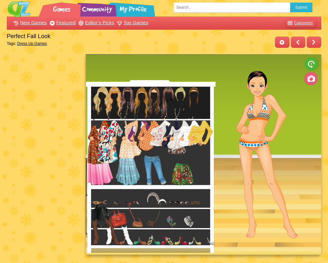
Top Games (131, 22)
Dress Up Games (32, 43)
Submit (301, 7)
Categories (299, 23)
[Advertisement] (44, 151)
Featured (62, 22)
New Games (29, 22)
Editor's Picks (95, 22)
